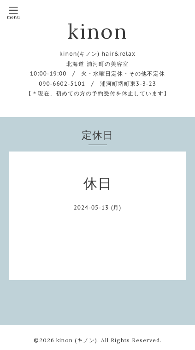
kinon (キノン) (76, 340)
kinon (97, 31)
